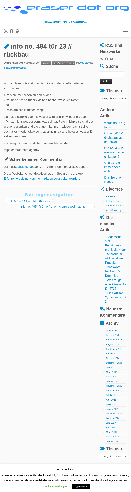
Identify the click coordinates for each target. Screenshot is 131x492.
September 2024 (114, 359)
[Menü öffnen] (125, 32)
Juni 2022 (111, 378)
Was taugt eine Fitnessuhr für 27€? (115, 295)
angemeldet (26, 177)
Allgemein (20, 46)
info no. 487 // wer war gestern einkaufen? (115, 163)
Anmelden (111, 207)
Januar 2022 (112, 391)
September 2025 (114, 350)
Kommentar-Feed (114, 216)
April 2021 (111, 410)
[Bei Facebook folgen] (13, 32)
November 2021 (114, 396)
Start (7, 46)
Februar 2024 (112, 368)
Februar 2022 (112, 387)
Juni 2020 (111, 433)
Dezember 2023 (114, 373)
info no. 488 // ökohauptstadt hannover (113, 148)
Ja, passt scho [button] (81, 486)
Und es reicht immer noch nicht (113, 177)
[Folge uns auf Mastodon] (18, 32)
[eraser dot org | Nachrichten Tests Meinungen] (65, 11)
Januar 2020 (112, 451)
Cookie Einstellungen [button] (55, 486)
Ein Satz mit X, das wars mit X (115, 308)
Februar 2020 (112, 447)
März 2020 (111, 442)
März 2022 (111, 382)
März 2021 (111, 415)
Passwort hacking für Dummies (112, 282)
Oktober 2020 (113, 428)
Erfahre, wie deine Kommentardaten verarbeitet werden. (42, 189)
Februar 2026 (112, 345)
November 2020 (114, 424)
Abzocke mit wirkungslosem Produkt (115, 269)
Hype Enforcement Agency (63, 73)
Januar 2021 (112, 419)
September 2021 (114, 401)
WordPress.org (113, 220)
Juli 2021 (110, 405)
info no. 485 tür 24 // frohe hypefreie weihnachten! (56, 217)
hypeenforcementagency (15, 78)
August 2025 (112, 354)
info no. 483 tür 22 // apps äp (28, 211)
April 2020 (111, 438)
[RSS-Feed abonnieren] (7, 32)
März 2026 (111, 341)
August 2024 (112, 364)
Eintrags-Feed (113, 211)
